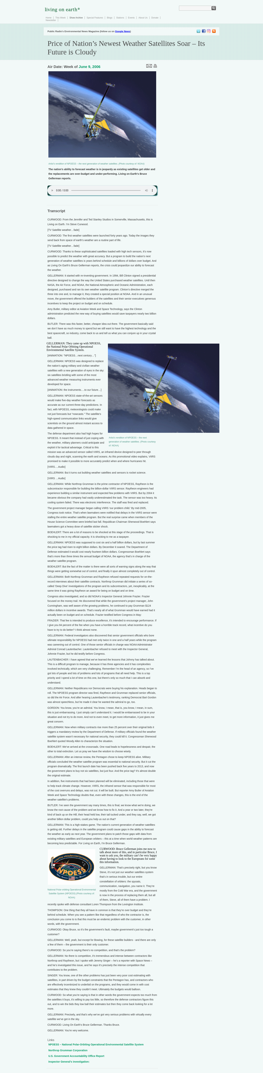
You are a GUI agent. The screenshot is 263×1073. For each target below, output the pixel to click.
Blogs (109, 17)
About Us (142, 17)
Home (49, 17)
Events (131, 17)
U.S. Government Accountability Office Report (76, 1056)
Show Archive (76, 17)
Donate (155, 17)
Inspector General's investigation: (68, 1061)
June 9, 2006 (89, 67)
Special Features (95, 17)
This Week (60, 17)
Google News (122, 31)
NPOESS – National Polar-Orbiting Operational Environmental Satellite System (96, 1044)
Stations (120, 17)
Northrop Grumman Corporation (67, 1050)
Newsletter (51, 20)
